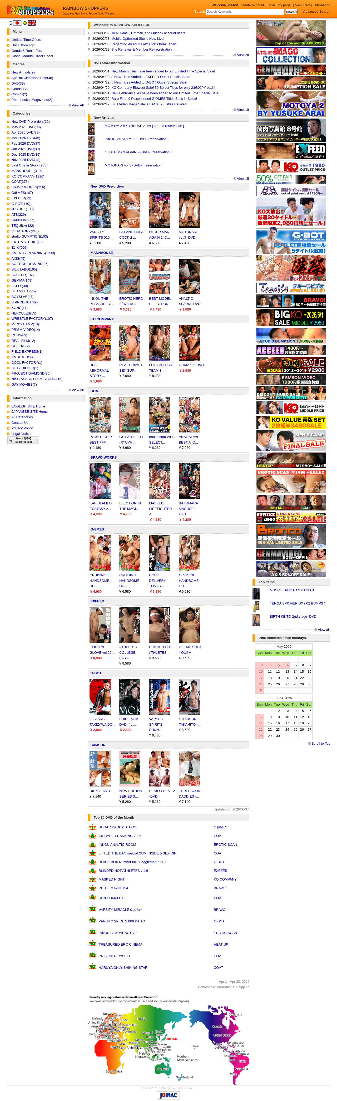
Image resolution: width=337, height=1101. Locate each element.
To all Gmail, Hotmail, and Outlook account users (148, 33)
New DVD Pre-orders (107, 186)
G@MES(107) (22, 193)
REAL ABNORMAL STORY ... (99, 370)
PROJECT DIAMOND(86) (31, 373)
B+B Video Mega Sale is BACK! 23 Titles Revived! (149, 104)
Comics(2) (19, 94)
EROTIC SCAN (225, 845)
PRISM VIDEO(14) (26, 330)
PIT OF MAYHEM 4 (113, 888)
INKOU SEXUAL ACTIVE (118, 933)
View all (243, 55)
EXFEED (97, 601)
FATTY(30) (20, 286)
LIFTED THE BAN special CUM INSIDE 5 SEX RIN (137, 853)
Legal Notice (21, 434)
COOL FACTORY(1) (27, 363)
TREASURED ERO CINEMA (120, 944)
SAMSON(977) (23, 220)
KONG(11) (20, 308)
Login (271, 5)
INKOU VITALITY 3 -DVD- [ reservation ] (136, 139)
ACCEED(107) (23, 275)
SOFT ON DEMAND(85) (30, 264)
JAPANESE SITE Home (30, 412)
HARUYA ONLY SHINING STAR (123, 968)
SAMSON (98, 745)
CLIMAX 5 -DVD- (192, 365)
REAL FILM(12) (23, 341)
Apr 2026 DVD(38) (26, 132)
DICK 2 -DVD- (100, 791)
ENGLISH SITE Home (28, 406)
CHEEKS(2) (21, 346)
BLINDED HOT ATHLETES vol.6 (123, 871)
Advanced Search (316, 11)
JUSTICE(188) (23, 209)
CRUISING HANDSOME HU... (99, 580)
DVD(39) (18, 83)
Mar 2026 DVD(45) (26, 138)
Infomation (322, 5)
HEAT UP (221, 944)
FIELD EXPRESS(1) (27, 351)
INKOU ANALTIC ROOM (117, 845)
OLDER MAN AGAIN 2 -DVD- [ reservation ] (138, 152)
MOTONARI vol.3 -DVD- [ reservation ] (134, 165)
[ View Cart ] (302, 5)
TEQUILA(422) (23, 226)
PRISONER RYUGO (114, 956)
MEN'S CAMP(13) (25, 324)
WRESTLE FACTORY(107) (32, 319)
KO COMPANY (102, 319)
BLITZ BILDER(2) (25, 368)
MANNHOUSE (102, 253)
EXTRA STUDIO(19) (27, 242)
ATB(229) (19, 215)
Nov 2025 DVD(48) (26, 160)
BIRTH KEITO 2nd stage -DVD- (294, 616)
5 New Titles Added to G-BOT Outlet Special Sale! (149, 82)
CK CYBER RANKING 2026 (120, 836)
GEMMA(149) (22, 280)
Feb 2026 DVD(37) (26, 143)
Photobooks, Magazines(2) (32, 100)
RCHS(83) (19, 335)
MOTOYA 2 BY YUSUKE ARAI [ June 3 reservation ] (144, 126)
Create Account (252, 5)
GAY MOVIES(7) (24, 384)
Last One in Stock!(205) (30, 165)
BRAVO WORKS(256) (28, 187)
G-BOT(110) (21, 204)
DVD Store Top (23, 45)
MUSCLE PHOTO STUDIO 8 (292, 590)
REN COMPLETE (112, 898)
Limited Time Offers (26, 40)
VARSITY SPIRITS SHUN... (156, 724)
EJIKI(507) (20, 247)
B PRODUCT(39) (25, 302)
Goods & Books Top (27, 51)
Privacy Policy (22, 428)
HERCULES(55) (24, 313)
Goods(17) (20, 89)
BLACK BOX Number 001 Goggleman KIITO (132, 862)
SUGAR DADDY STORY (117, 827)
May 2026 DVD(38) (26, 127)
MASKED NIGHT (112, 879)
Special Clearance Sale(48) (32, 78)
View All (78, 105)
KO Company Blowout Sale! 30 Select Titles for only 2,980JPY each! (163, 88)
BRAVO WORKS (104, 457)
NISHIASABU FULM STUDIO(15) (37, 379)
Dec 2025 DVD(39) (26, 154)
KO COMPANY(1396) (28, 176)
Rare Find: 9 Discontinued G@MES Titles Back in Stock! (154, 99)
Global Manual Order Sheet (32, 56)
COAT (95, 391)
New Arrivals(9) (23, 72)
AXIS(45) (19, 258)
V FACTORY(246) (25, 231)
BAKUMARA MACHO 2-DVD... (188, 508)
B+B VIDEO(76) (24, 291)
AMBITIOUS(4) (23, 357)
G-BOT (96, 673)
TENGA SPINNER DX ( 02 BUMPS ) (297, 603)
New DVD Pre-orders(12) (31, 122)
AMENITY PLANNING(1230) (33, 253)
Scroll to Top (320, 743)
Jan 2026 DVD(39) (26, 149)
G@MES (97, 529)
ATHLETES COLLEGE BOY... (128, 652)
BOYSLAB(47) (23, 297)
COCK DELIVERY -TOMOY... (158, 580)
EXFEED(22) (21, 198)
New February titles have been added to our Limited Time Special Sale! (165, 93)
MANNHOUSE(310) (27, 171)
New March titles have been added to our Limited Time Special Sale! (163, 71)
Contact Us (20, 423)
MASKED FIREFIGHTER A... (160, 508)
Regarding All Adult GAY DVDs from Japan (143, 44)
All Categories (22, 417)
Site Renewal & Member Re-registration (141, 49)
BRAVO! (220, 888)
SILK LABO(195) (24, 269)
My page (284, 5)
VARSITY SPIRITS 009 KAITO (122, 921)
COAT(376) (20, 182)
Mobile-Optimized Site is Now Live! (137, 39)
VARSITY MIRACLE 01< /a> (120, 910)
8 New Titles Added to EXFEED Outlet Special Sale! (150, 77)
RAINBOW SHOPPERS (85, 8)
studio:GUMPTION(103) (30, 236)
